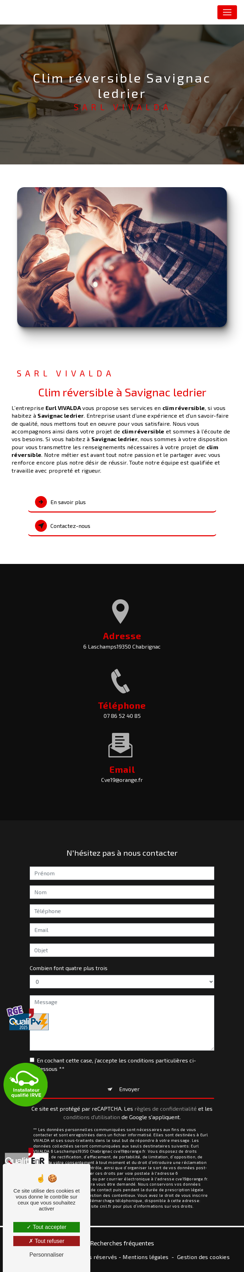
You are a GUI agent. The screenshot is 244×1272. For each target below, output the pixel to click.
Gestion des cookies (203, 1256)
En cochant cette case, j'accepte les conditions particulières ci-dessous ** (116, 1052)
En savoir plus (60, 502)
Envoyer (129, 1077)
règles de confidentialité (165, 1096)
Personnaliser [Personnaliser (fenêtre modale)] (46, 1255)
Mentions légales (145, 1256)
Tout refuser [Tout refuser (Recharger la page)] (46, 1241)
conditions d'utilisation (91, 1105)
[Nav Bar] (227, 12)
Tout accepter (46, 1227)
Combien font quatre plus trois (68, 956)
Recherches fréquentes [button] (122, 1243)
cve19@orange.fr (122, 768)
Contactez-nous (62, 526)
